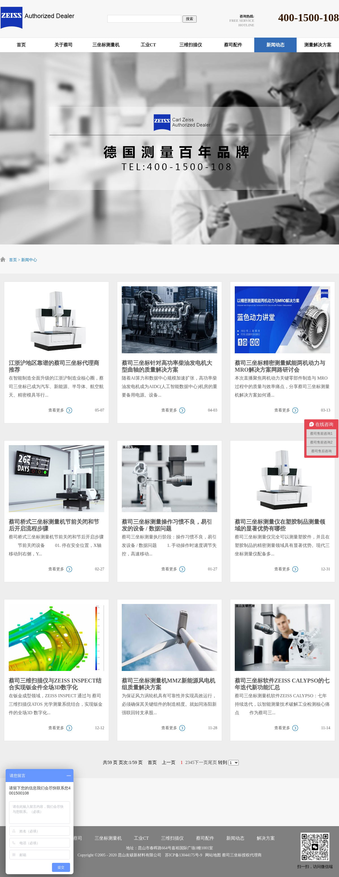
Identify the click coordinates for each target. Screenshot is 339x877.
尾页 (212, 762)
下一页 (201, 762)
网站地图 (212, 855)
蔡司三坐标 (232, 855)
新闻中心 (29, 260)
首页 (13, 260)
